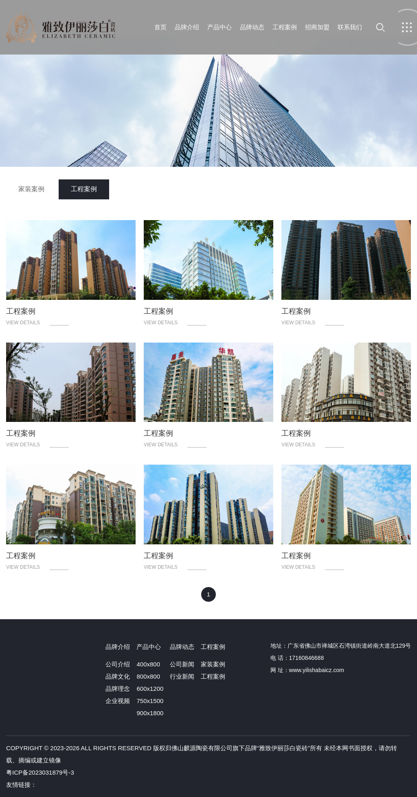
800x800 (148, 676)
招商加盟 (317, 27)
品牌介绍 (187, 27)
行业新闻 (182, 676)
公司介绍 (117, 664)
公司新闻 (182, 664)
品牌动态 (252, 27)
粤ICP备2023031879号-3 (40, 772)
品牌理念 (117, 688)
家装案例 (31, 189)
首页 (60, 27)
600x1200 (149, 688)
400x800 (148, 664)
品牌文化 (117, 676)
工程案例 (284, 27)
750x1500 (149, 700)
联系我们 (350, 27)
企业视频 (117, 700)
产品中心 (219, 27)
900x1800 (149, 713)
